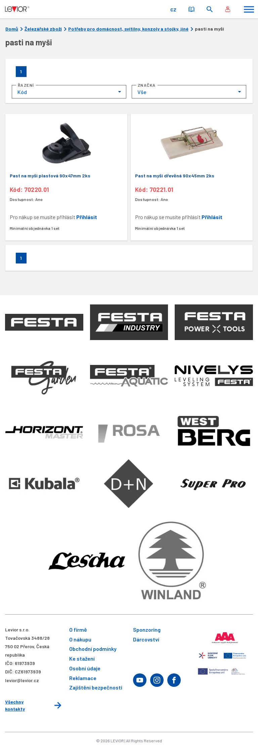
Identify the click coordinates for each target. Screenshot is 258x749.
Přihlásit (86, 217)
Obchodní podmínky (93, 649)
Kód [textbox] (22, 92)
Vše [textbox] (141, 92)
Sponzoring (147, 629)
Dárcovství (146, 639)
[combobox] (69, 91)
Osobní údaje (84, 668)
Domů (11, 29)
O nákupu (80, 639)
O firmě (78, 629)
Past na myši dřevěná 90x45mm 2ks (174, 175)
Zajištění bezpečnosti (95, 687)
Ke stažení (82, 658)
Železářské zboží (43, 29)
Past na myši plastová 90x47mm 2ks (50, 175)
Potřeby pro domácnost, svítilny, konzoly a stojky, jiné (128, 29)
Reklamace (82, 678)
